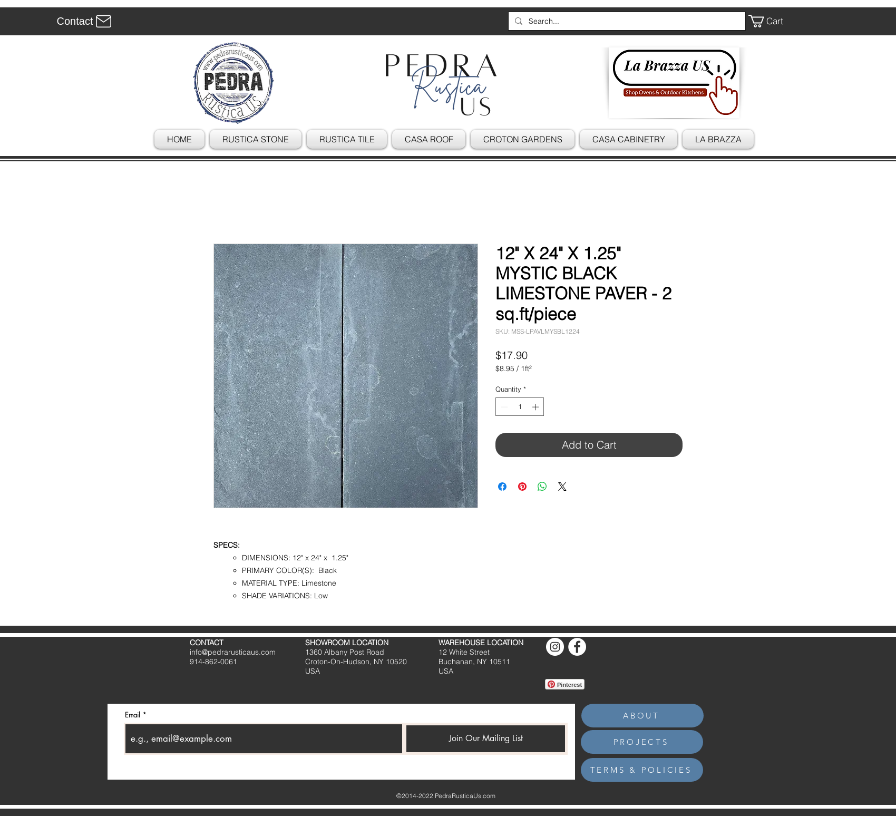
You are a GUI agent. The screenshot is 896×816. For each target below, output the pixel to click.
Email (132, 715)
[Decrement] (503, 407)
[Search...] (626, 21)
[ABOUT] (642, 715)
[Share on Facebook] (502, 486)
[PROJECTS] (642, 742)
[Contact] (85, 21)
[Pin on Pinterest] (522, 486)
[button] (773, 21)
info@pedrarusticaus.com (233, 652)
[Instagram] (555, 647)
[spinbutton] (520, 407)
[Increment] (536, 407)
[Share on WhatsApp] (542, 486)
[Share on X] (562, 486)
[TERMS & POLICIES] (642, 770)
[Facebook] (577, 647)
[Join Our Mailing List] (486, 739)
